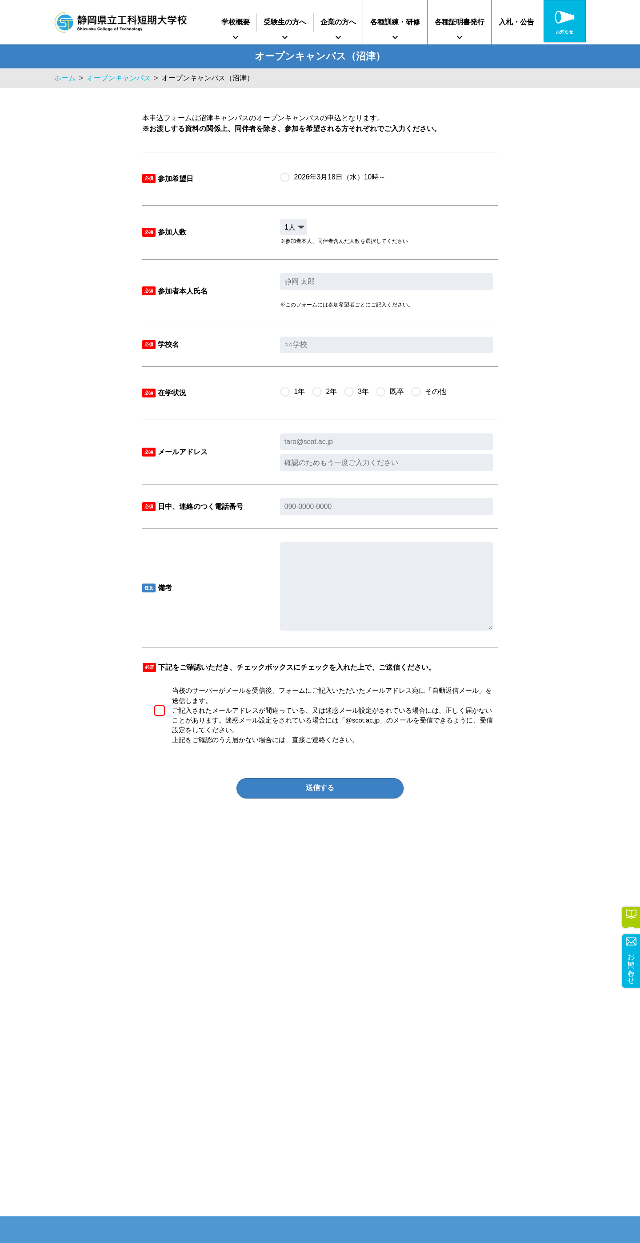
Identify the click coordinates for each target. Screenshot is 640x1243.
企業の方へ (338, 22)
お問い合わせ (631, 964)
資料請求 (631, 916)
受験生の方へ (285, 22)
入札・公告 (516, 22)
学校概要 (235, 22)
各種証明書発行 (459, 22)
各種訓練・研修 (395, 22)
